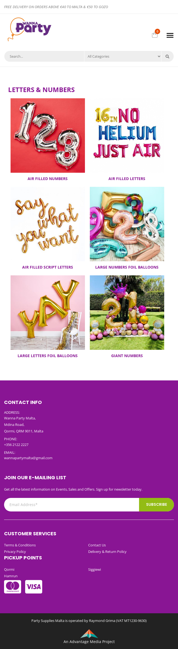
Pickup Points (23, 557)
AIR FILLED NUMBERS (48, 178)
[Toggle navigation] (170, 35)
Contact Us (97, 545)
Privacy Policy (15, 551)
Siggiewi (94, 569)
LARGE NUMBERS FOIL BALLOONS (127, 267)
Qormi (9, 569)
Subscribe (156, 504)
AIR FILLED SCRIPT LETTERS (47, 267)
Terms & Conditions (20, 545)
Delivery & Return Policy (107, 551)
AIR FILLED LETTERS (126, 178)
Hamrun (11, 575)
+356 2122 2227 (16, 444)
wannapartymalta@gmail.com (28, 457)
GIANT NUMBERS (127, 355)
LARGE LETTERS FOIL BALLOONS (48, 355)
